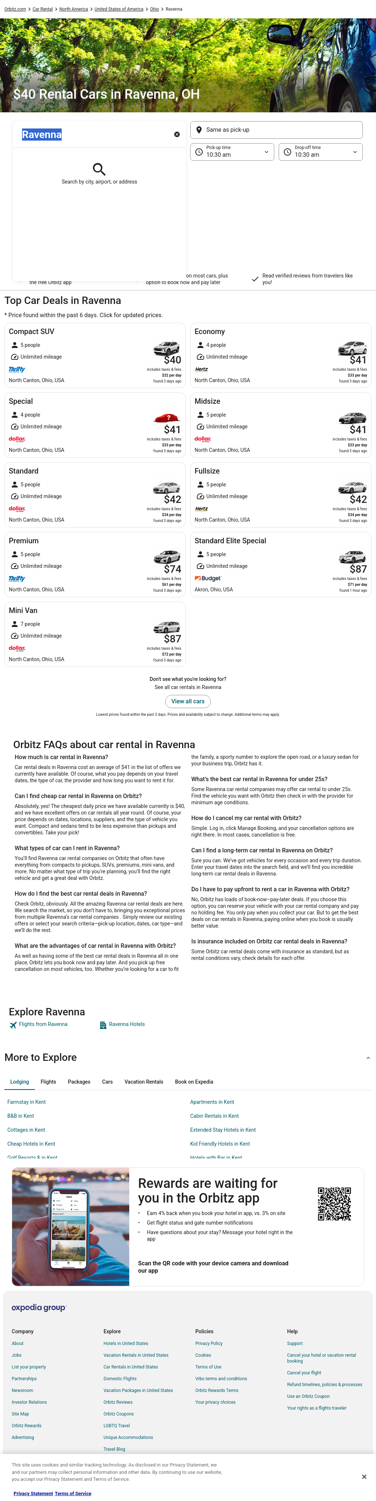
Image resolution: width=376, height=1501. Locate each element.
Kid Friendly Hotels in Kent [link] (220, 1144)
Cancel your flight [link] (304, 1372)
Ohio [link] (154, 9)
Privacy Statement (33, 1493)
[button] (188, 221)
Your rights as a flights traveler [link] (317, 1408)
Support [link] (295, 1343)
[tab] (19, 1082)
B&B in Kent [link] (20, 1116)
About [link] (18, 1343)
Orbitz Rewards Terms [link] (217, 1390)
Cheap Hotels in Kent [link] (31, 1144)
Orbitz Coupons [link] (119, 1414)
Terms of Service (73, 1493)
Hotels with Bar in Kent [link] (216, 1158)
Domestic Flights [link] (120, 1378)
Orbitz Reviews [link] (118, 1402)
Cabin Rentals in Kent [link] (214, 1116)
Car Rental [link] (43, 9)
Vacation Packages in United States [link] (138, 1390)
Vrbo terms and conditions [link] (221, 1378)
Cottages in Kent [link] (26, 1130)
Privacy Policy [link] (209, 1343)
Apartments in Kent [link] (212, 1102)
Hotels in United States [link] (126, 1343)
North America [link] (73, 9)
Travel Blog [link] (114, 1449)
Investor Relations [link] (29, 1402)
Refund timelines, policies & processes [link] (324, 1384)
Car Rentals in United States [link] (131, 1367)
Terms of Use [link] (208, 1367)
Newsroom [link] (22, 1390)
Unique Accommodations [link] (128, 1437)
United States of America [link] (119, 9)
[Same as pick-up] (276, 130)
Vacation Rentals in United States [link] (136, 1355)
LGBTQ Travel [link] (117, 1425)
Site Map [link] (20, 1414)
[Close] (364, 1477)
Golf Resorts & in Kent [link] (32, 1158)
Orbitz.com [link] (15, 9)
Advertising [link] (23, 1437)
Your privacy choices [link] (215, 1402)
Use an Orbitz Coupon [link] (308, 1396)
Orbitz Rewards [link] (26, 1425)
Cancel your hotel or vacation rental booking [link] (321, 1358)
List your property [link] (29, 1367)
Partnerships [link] (24, 1378)
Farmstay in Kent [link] (26, 1102)
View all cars (188, 701)
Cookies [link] (203, 1355)
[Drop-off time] (321, 152)
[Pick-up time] (232, 152)
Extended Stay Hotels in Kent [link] (223, 1130)
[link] (53, 1025)
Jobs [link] (16, 1355)
